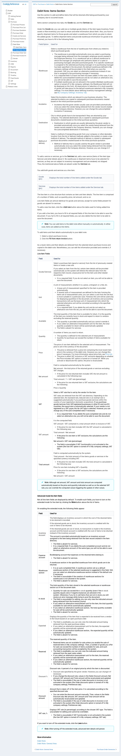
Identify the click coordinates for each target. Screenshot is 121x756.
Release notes (11, 86)
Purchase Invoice (17, 41)
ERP (8, 13)
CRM (11, 64)
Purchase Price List (18, 27)
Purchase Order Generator (20, 53)
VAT (10, 81)
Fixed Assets (13, 78)
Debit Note (15, 44)
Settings (12, 83)
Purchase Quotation (18, 30)
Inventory (12, 61)
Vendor (14, 58)
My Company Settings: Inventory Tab (72, 93)
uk (25, 4)
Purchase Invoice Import (19, 55)
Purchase (12, 22)
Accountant (13, 69)
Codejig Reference (11, 4)
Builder (9, 10)
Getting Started (14, 16)
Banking (12, 72)
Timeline (12, 75)
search (115, 5)
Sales (11, 19)
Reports (12, 67)
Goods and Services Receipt (20, 36)
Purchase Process (17, 24)
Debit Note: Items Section (22, 50)
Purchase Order (16, 33)
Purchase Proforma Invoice (20, 38)
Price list (108, 354)
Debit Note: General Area (22, 47)
